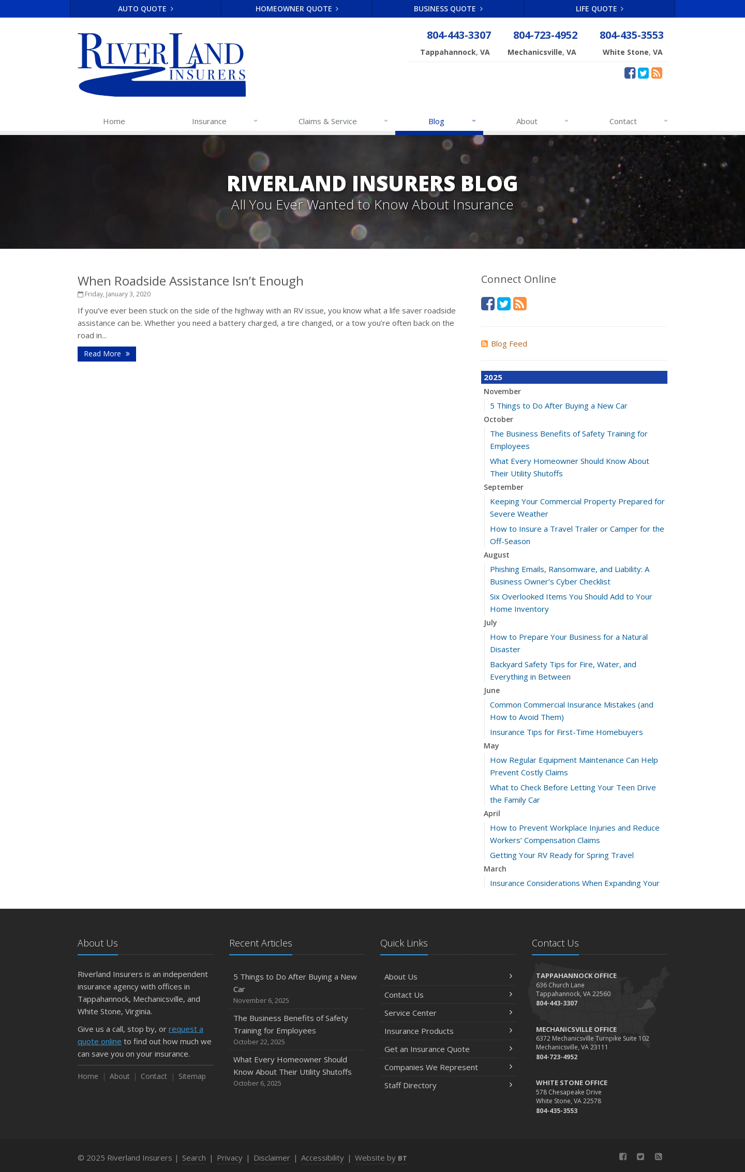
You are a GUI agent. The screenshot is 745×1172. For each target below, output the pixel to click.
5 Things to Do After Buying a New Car (559, 405)
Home (114, 121)
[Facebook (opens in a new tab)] (629, 72)
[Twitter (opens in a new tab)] (643, 72)
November (502, 391)
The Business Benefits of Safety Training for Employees (297, 1030)
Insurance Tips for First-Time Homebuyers (566, 732)
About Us (448, 976)
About (543, 121)
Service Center (448, 1013)
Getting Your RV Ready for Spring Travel (562, 855)
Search (194, 1157)
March (495, 869)
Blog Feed (504, 343)
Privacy (230, 1157)
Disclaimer (272, 1157)
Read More (107, 353)
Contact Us (448, 994)
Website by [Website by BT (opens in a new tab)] (381, 1157)
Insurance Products (448, 1031)
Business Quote (448, 8)
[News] (656, 72)
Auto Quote (145, 8)
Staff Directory (448, 1085)
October (498, 419)
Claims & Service (344, 121)
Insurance (225, 121)
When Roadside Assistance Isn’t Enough (191, 280)
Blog (452, 121)
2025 (493, 377)
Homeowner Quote (297, 8)
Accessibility (322, 1157)
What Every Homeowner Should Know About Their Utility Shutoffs (297, 1071)
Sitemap (192, 1076)
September (504, 487)
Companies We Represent (448, 1067)
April (492, 813)
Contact (639, 121)
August (497, 555)
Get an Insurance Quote (448, 1049)
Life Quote (600, 8)
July (490, 622)
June (492, 690)
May (491, 745)
